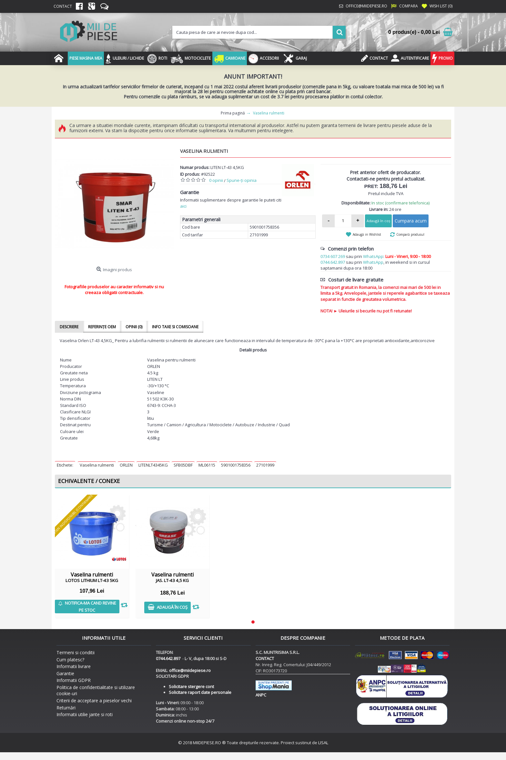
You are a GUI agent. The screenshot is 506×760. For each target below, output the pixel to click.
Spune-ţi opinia (242, 180)
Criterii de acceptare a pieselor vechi (94, 700)
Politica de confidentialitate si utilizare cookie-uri (95, 690)
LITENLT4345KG (153, 465)
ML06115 (206, 465)
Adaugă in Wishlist (367, 234)
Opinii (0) (134, 327)
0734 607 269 (332, 256)
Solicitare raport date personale (200, 692)
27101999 (265, 465)
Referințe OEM (102, 327)
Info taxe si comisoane (175, 327)
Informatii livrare (73, 666)
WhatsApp (373, 256)
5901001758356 (235, 465)
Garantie (65, 673)
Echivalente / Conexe (89, 481)
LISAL (323, 742)
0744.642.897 (332, 262)
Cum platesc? (70, 659)
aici (183, 206)
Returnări (66, 708)
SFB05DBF (183, 465)
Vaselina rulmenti (97, 465)
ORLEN (126, 465)
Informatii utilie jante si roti (84, 714)
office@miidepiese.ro (190, 670)
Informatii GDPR (73, 680)
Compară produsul (410, 234)
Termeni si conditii (75, 652)
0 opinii (216, 180)
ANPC (261, 695)
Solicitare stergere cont (191, 686)
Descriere (69, 327)
